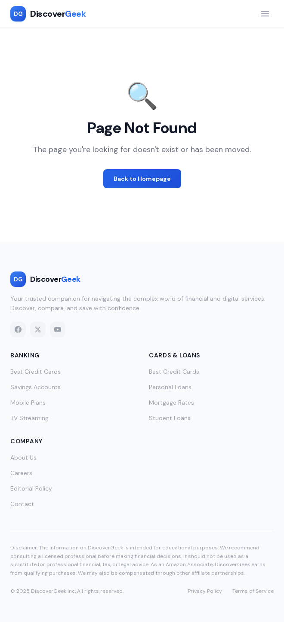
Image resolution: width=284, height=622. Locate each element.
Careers (21, 473)
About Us (23, 457)
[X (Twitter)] (38, 329)
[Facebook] (18, 329)
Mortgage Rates (171, 402)
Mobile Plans (28, 402)
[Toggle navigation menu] (265, 13)
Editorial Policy (31, 488)
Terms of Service (253, 591)
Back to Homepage (142, 179)
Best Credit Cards (35, 371)
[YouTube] (57, 329)
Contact (22, 504)
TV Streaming (29, 418)
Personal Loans (170, 387)
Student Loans (170, 418)
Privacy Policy (205, 591)
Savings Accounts (35, 387)
